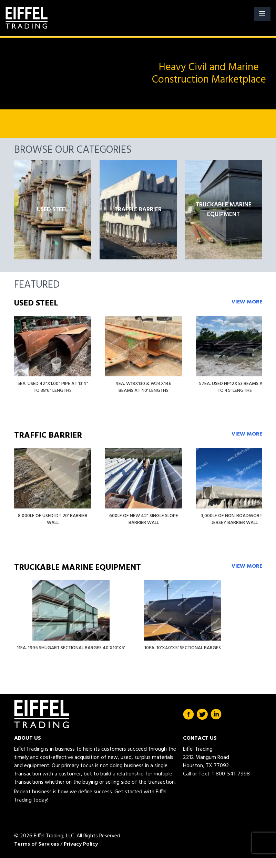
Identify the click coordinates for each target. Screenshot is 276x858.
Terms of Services (36, 844)
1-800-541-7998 (231, 774)
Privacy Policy (81, 844)
